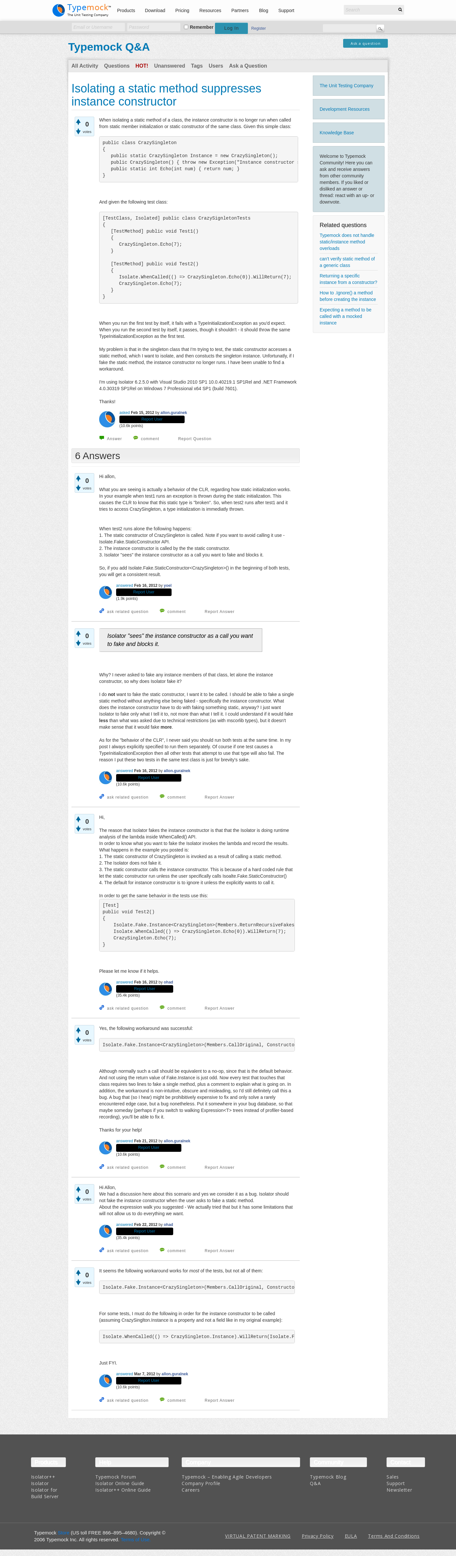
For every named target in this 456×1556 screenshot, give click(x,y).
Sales (393, 1477)
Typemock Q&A (109, 47)
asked (124, 412)
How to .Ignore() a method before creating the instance (348, 296)
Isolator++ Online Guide (123, 1490)
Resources (210, 10)
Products (126, 10)
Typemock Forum (115, 1477)
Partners (240, 10)
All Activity (84, 66)
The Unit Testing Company (346, 85)
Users (216, 66)
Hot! (141, 66)
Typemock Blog (328, 1477)
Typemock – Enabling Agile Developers (227, 1477)
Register (258, 28)
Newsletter (399, 1490)
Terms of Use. (136, 1539)
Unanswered (169, 66)
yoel (168, 585)
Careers (191, 1490)
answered (124, 585)
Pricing (182, 10)
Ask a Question (248, 66)
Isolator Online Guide (119, 1483)
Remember (201, 27)
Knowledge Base (337, 132)
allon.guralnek (173, 412)
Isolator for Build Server (45, 1493)
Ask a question (366, 43)
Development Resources (345, 109)
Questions (116, 66)
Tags (197, 66)
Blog (263, 10)
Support (286, 10)
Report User (152, 419)
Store (63, 1532)
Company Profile (201, 1483)
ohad (168, 982)
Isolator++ (43, 1477)
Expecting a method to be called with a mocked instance (346, 316)
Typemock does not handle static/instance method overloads (347, 242)
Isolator (40, 1483)
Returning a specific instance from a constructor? (348, 279)
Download (155, 10)
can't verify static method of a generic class (347, 262)
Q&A (315, 1483)
